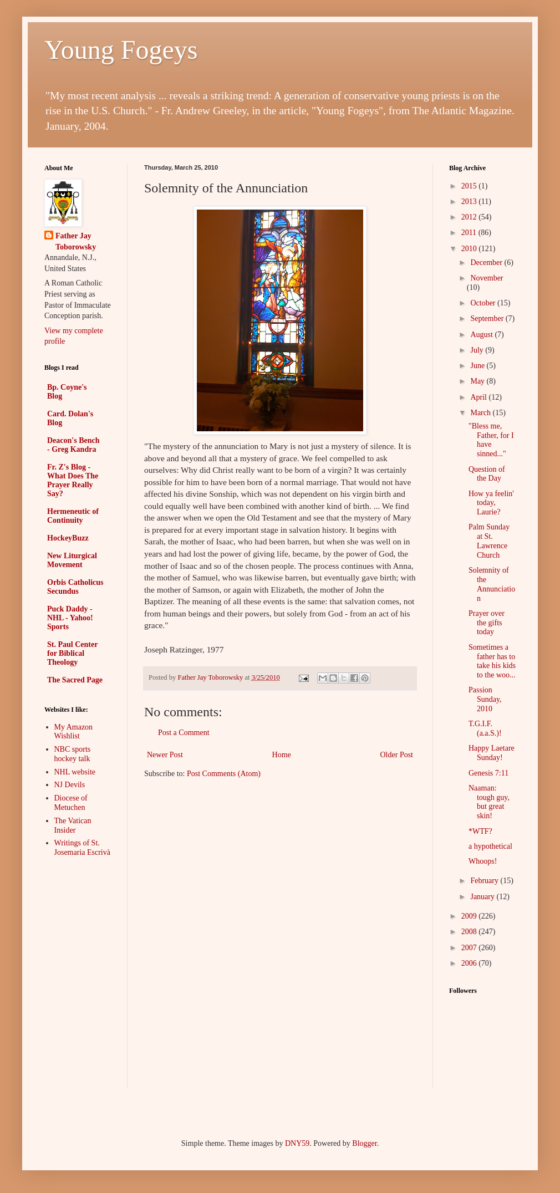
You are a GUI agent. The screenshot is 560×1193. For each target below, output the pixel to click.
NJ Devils (69, 785)
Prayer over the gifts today (487, 622)
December (487, 262)
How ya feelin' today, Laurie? (491, 503)
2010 (470, 248)
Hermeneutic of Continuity (73, 515)
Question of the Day (487, 474)
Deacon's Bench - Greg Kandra (73, 444)
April (479, 397)
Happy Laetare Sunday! (492, 753)
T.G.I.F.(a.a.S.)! (485, 728)
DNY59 (297, 1143)
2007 (470, 948)
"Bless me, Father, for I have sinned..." (491, 440)
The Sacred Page (75, 680)
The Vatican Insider (72, 825)
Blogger (364, 1143)
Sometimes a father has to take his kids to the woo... (492, 661)
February (485, 880)
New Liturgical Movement (72, 560)
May (478, 381)
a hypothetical (490, 846)
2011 (469, 232)
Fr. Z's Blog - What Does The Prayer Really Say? (72, 480)
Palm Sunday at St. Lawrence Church (489, 541)
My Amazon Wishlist (73, 732)
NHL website (75, 772)
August (482, 334)
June (478, 365)
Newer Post (165, 755)
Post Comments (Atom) (224, 773)
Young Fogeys (121, 49)
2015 (470, 186)
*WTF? (480, 831)
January (483, 897)
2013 (470, 201)
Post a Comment (184, 732)
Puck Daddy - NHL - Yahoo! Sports (70, 618)
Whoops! (483, 861)
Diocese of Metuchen (71, 803)
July (477, 350)
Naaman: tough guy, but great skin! (489, 802)
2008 (470, 931)
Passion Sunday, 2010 (485, 699)
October (483, 303)
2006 (470, 963)
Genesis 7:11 (488, 773)
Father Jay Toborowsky (75, 241)
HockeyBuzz (68, 538)
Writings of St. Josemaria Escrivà (82, 847)
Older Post (397, 755)
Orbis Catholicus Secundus (75, 586)
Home (281, 755)
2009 (470, 916)
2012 (470, 217)
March (481, 413)
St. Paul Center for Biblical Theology (72, 653)
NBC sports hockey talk (72, 754)
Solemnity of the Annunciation (492, 584)
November (486, 278)
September (487, 318)
